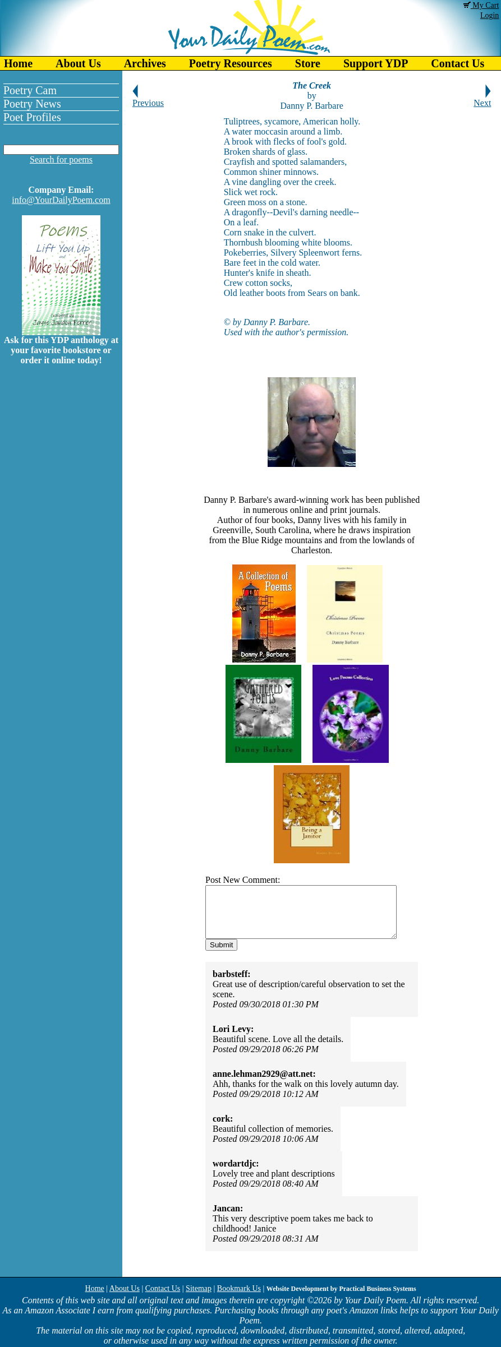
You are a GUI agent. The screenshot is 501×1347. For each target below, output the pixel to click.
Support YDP (375, 63)
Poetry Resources (230, 63)
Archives (145, 63)
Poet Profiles (32, 117)
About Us (78, 63)
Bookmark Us (239, 1288)
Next (482, 99)
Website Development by (341, 1289)
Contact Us (163, 1288)
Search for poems (61, 159)
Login (489, 15)
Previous (148, 99)
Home (18, 63)
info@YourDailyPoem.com (61, 200)
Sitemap (199, 1288)
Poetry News (32, 104)
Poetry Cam (30, 90)
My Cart (481, 5)
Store (307, 63)
